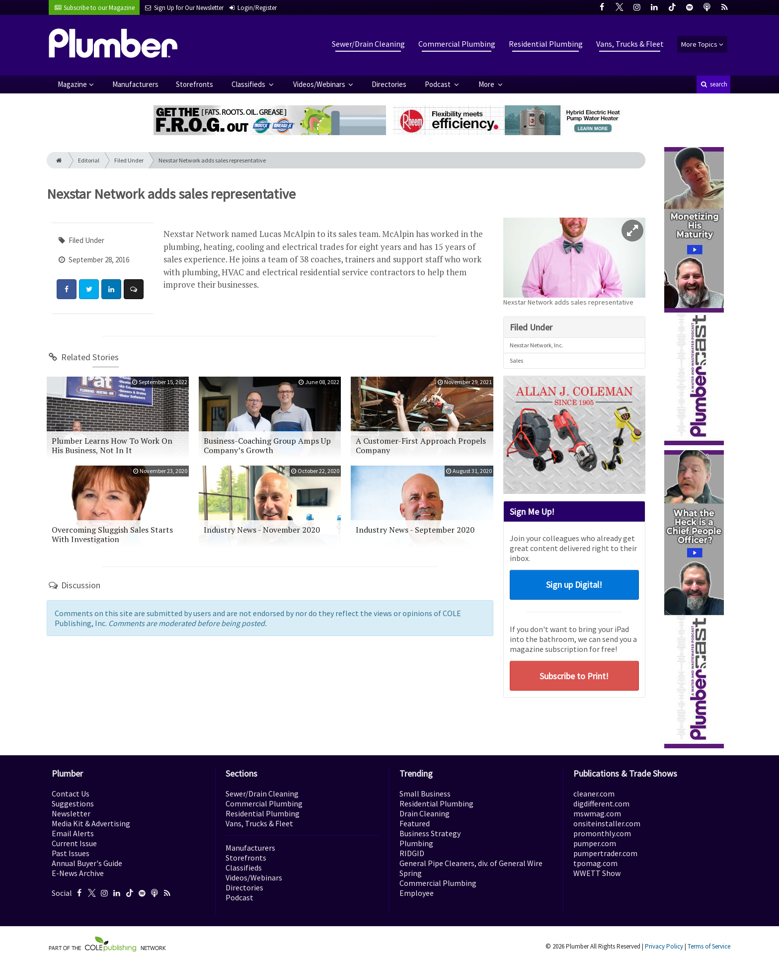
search (713, 84)
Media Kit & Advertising (91, 823)
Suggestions (73, 803)
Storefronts (194, 84)
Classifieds (249, 84)
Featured (414, 823)
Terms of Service (709, 946)
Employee (416, 893)
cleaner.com (594, 793)
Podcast (438, 84)
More (487, 84)
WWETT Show (597, 873)
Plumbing (416, 843)
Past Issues (70, 853)
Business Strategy (430, 833)
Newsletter (71, 813)
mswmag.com (597, 813)
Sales (516, 360)
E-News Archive (78, 873)
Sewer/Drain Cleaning (368, 44)
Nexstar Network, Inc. (536, 345)
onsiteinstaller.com (606, 823)
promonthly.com (602, 833)
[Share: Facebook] (67, 289)
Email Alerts (73, 833)
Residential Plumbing (546, 44)
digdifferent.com (601, 803)
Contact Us (70, 793)
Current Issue (74, 843)
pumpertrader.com (605, 853)
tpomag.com (595, 863)
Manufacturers (135, 84)
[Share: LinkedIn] (111, 289)
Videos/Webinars (320, 84)
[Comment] (134, 289)
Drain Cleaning (424, 813)
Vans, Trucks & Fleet (630, 44)
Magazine (72, 84)
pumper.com (594, 843)
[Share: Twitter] (89, 289)
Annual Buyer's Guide (87, 863)
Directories (389, 84)
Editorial (88, 160)
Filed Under (129, 160)
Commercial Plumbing (456, 44)
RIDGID (411, 853)
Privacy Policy (664, 946)
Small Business (425, 793)
